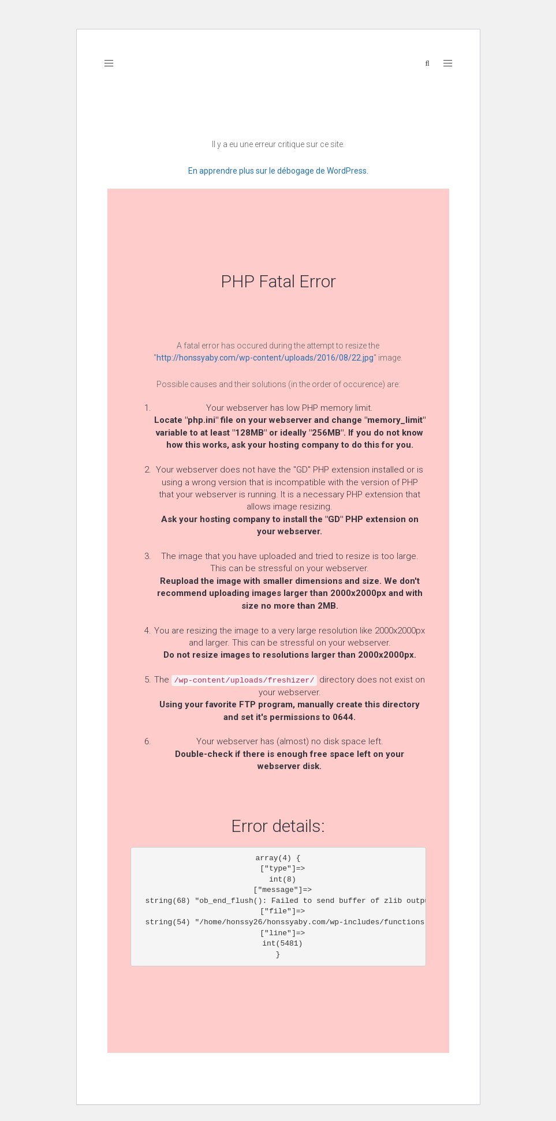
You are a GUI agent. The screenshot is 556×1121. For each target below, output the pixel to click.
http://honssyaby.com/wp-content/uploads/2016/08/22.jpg (265, 357)
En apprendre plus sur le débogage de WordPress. (278, 170)
